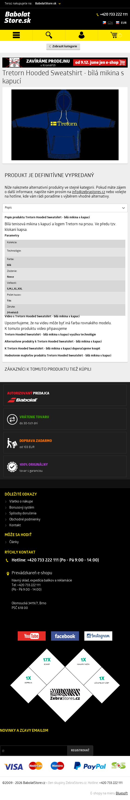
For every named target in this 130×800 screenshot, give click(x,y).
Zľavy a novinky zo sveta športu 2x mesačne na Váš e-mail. (40, 739)
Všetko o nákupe (21, 501)
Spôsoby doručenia (22, 513)
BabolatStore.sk (45, 3)
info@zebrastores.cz (88, 192)
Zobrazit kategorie (64, 46)
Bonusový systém (21, 507)
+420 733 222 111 (113, 15)
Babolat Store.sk (17, 17)
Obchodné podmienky (24, 519)
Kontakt (15, 525)
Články (14, 542)
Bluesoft (122, 793)
